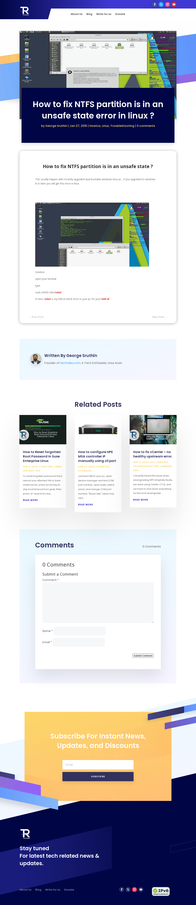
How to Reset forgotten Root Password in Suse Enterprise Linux (42, 456)
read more (30, 500)
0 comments (146, 126)
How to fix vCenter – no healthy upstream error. (152, 454)
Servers (28, 470)
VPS (37, 470)
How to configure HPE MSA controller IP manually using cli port (97, 456)
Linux (105, 126)
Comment (50, 580)
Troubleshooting (122, 126)
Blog (89, 14)
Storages (85, 470)
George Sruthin (56, 126)
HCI (153, 462)
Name (47, 631)
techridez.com (70, 363)
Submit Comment (143, 655)
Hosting (47, 466)
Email (47, 642)
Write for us (103, 14)
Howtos (94, 126)
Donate (120, 14)
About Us (77, 14)
